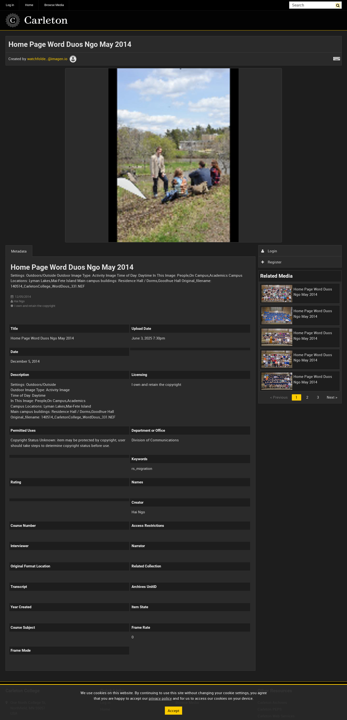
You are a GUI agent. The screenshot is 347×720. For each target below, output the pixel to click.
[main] (174, 356)
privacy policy (160, 698)
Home (29, 5)
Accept (173, 710)
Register (271, 262)
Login (269, 250)
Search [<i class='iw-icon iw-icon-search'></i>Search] (338, 5)
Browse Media (54, 5)
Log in (10, 5)
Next (332, 397)
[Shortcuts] (336, 58)
